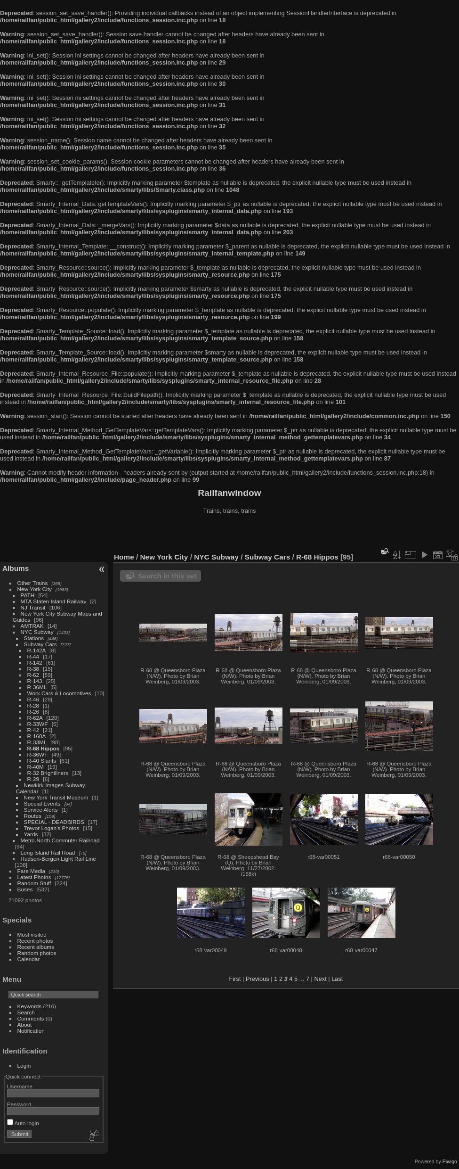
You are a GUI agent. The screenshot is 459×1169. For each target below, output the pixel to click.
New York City (34, 589)
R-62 (33, 675)
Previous (257, 978)
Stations (34, 638)
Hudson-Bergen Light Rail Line (58, 859)
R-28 (33, 705)
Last (337, 978)
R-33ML (37, 742)
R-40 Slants (41, 760)
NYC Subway (37, 632)
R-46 (33, 699)
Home (124, 557)
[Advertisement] (230, 534)
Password (19, 1104)
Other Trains (32, 583)
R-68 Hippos (43, 748)
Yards (31, 834)
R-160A (36, 736)
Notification (31, 1031)
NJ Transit (33, 607)
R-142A (36, 650)
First (235, 978)
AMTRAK (32, 626)
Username (19, 1086)
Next (320, 978)
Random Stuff (34, 883)
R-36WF (37, 754)
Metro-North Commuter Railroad (60, 840)
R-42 (33, 730)
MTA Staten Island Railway (54, 601)
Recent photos (35, 941)
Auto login (23, 1123)
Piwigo (450, 1161)
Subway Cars (40, 644)
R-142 (34, 662)
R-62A (35, 718)
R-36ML (37, 687)
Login (24, 1065)
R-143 (34, 681)
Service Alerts (41, 810)
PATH (28, 595)
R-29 (33, 779)
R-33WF (37, 724)
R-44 (33, 656)
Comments (30, 1018)
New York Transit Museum (56, 797)
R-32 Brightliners (48, 773)
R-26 (33, 711)
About (24, 1024)
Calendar (28, 959)
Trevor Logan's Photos (52, 828)
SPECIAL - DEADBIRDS (54, 822)
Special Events (42, 803)
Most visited (32, 934)
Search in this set (167, 576)
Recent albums (35, 947)
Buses (25, 889)
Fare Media (31, 871)
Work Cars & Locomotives (59, 693)
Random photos (36, 953)
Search (26, 1012)
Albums (15, 568)
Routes (32, 816)
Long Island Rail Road (48, 852)
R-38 (33, 669)
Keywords (29, 1006)
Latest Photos (34, 877)
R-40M (35, 767)
